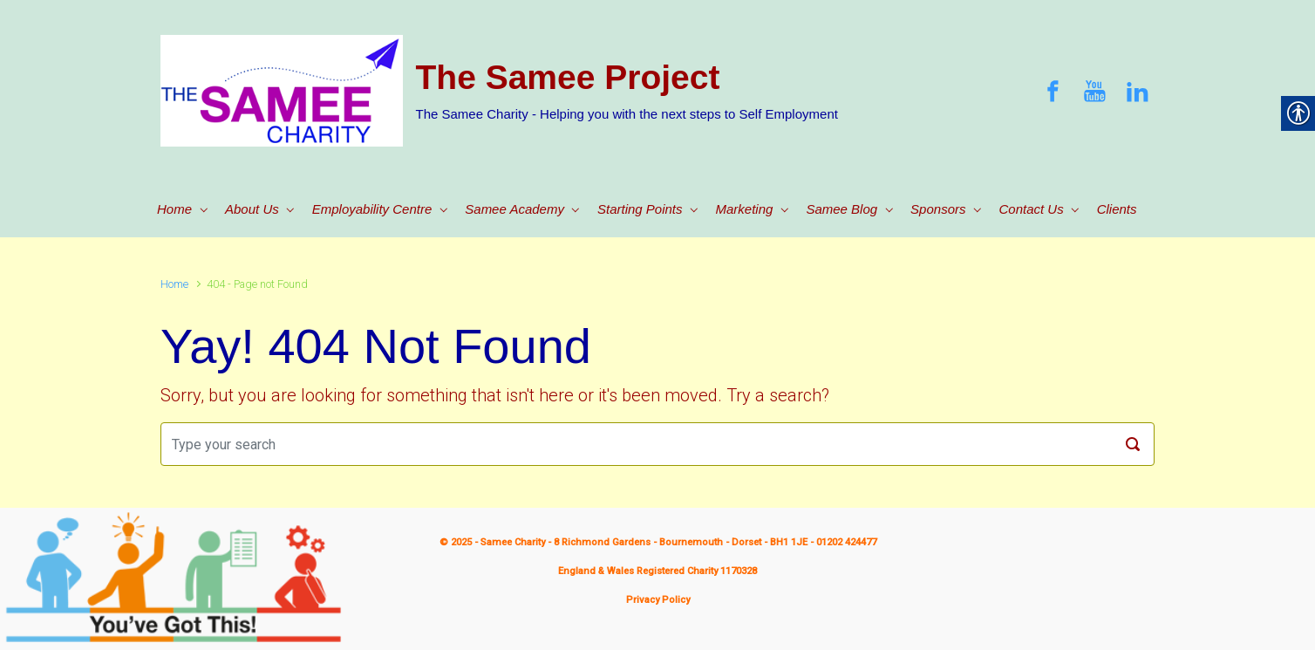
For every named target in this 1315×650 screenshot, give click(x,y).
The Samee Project (568, 77)
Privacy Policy (658, 600)
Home (174, 284)
